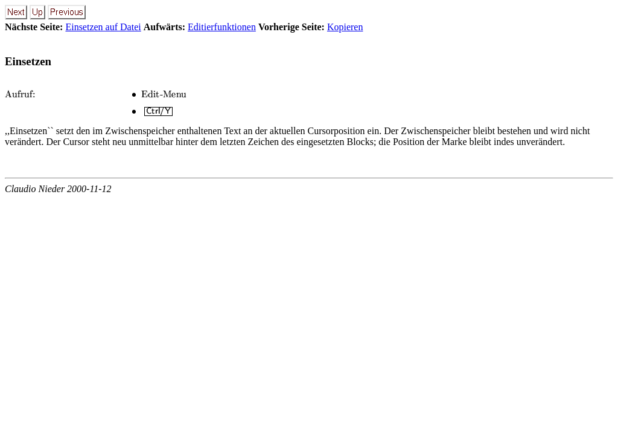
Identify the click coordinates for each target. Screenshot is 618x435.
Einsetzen (28, 61)
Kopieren (345, 27)
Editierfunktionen (222, 27)
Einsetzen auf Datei (103, 27)
